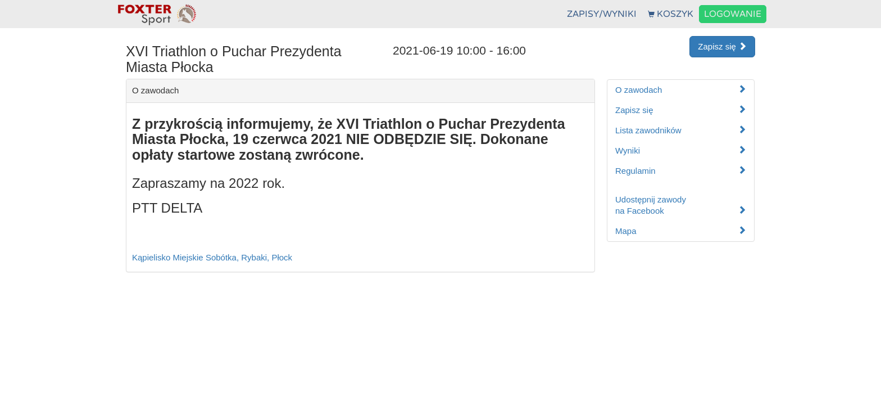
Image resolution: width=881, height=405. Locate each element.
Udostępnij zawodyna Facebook (680, 205)
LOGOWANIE (732, 14)
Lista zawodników (680, 130)
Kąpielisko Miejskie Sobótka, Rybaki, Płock (212, 257)
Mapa (680, 231)
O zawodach (680, 89)
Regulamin (680, 171)
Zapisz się (722, 46)
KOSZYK (670, 14)
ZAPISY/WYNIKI (602, 14)
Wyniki (680, 150)
